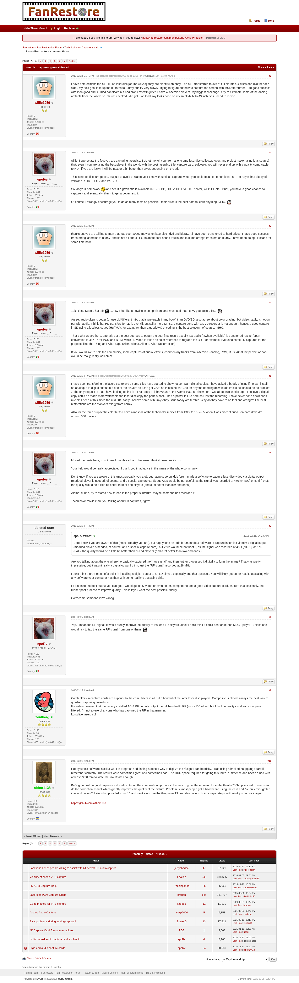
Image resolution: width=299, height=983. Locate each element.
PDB (181, 930)
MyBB (39, 979)
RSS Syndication (155, 972)
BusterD (181, 921)
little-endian (249, 870)
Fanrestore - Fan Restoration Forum (42, 47)
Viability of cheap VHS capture (48, 877)
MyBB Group (65, 979)
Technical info (72, 47)
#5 (270, 376)
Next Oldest (33, 836)
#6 (270, 452)
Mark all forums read (132, 972)
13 (204, 921)
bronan (181, 894)
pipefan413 (249, 950)
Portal (256, 20)
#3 (270, 226)
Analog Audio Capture (43, 912)
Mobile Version (110, 972)
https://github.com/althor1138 (88, 803)
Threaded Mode (266, 67)
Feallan (181, 877)
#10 (269, 761)
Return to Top (91, 972)
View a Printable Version (39, 958)
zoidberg (248, 914)
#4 (270, 302)
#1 (270, 76)
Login (57, 28)
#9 (270, 690)
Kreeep (181, 903)
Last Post (237, 870)
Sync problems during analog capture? (53, 921)
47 (204, 868)
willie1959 (42, 102)
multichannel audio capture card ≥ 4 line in (55, 939)
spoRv (181, 939)
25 (204, 885)
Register (69, 28)
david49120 (249, 896)
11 (204, 903)
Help (271, 20)
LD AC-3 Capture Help (43, 885)
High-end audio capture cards (47, 948)
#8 (270, 617)
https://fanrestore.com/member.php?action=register (172, 37)
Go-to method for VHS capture (48, 903)
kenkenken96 (250, 887)
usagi (246, 932)
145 (204, 894)
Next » (72, 61)
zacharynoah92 (251, 878)
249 (204, 877)
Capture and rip (90, 47)
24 (204, 948)
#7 (270, 526)
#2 (270, 152)
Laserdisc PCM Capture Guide (48, 894)
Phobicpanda (182, 885)
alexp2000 (181, 912)
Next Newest (52, 836)
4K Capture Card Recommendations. (52, 930)
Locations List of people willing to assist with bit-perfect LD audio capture (73, 868)
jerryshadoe (182, 868)
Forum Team (31, 972)
